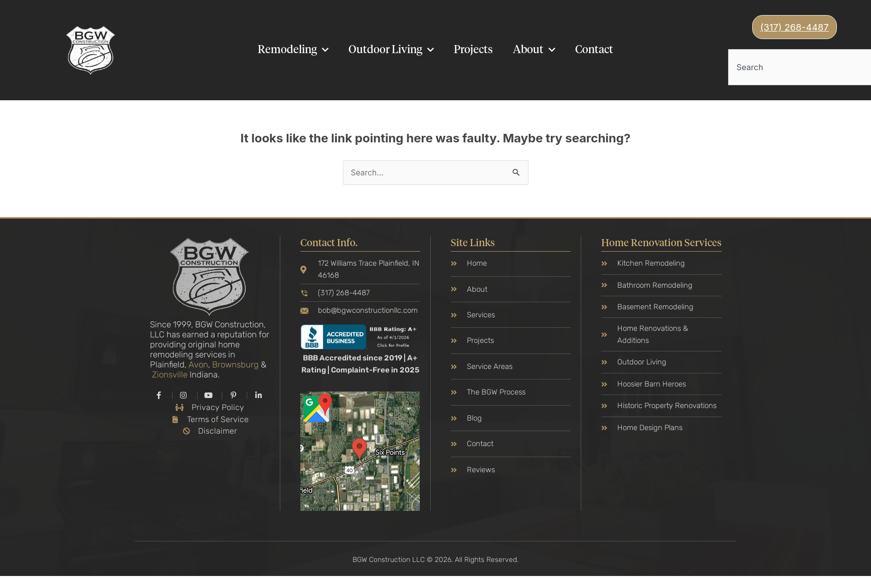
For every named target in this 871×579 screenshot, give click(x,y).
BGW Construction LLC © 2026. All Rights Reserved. (435, 562)
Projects (473, 50)
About (534, 50)
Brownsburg (235, 366)
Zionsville (170, 376)
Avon (198, 366)
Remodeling (293, 50)
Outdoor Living (391, 50)
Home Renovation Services (661, 245)
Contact (594, 50)
